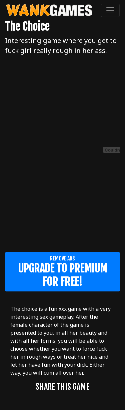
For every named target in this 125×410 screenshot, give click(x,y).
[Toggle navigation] (110, 10)
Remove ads (62, 271)
